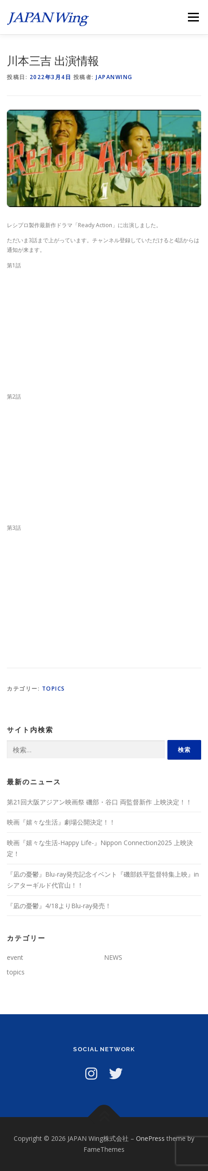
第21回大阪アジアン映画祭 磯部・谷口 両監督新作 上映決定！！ (99, 802)
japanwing (114, 77)
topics (53, 688)
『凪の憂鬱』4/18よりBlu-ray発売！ (59, 905)
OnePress (150, 1138)
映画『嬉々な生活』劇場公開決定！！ (61, 822)
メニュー (193, 17)
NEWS (113, 957)
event (15, 957)
